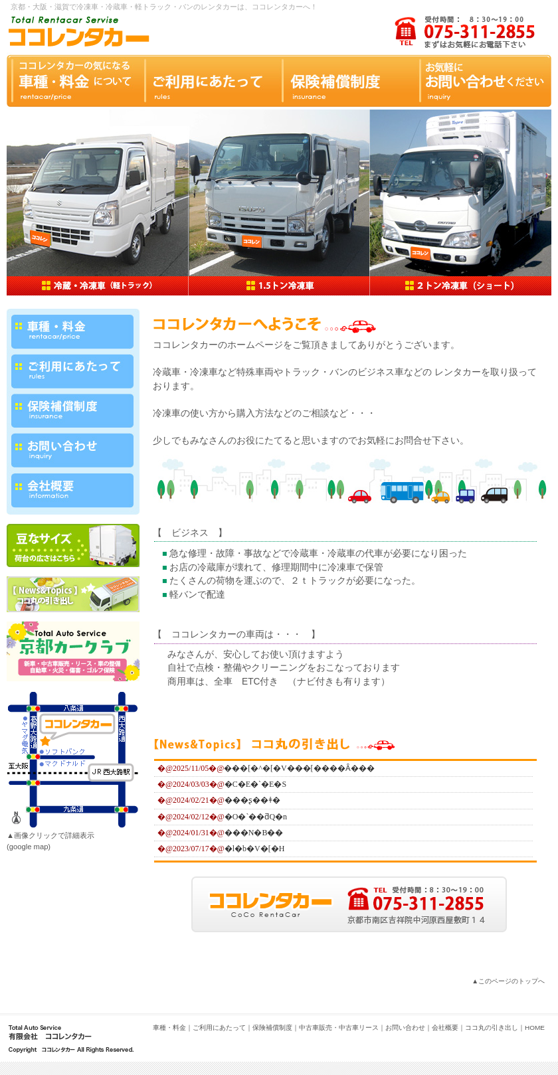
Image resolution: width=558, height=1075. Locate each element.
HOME (535, 1027)
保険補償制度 (272, 1027)
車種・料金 (169, 1027)
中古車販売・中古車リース (339, 1027)
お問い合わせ (405, 1027)
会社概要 (445, 1027)
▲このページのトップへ (508, 981)
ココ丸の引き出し (491, 1027)
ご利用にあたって (219, 1027)
